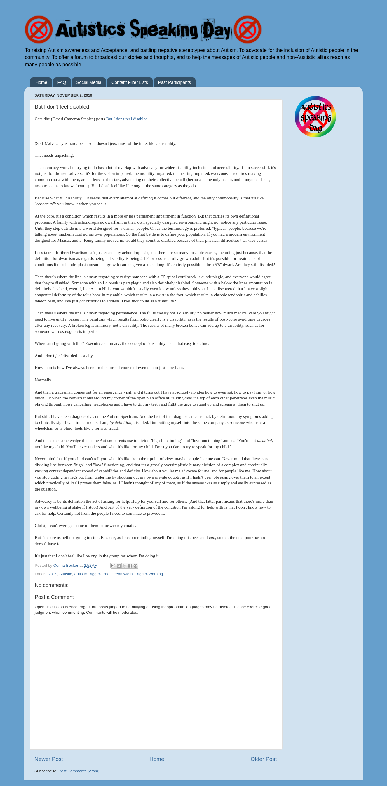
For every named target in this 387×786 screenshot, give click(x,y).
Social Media (88, 82)
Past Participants (174, 82)
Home (41, 82)
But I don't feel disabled (126, 118)
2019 (52, 574)
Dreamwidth (122, 574)
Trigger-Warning (149, 574)
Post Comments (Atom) (79, 771)
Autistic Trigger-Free (91, 574)
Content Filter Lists (129, 82)
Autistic (65, 574)
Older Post (264, 759)
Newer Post (48, 759)
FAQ (61, 82)
